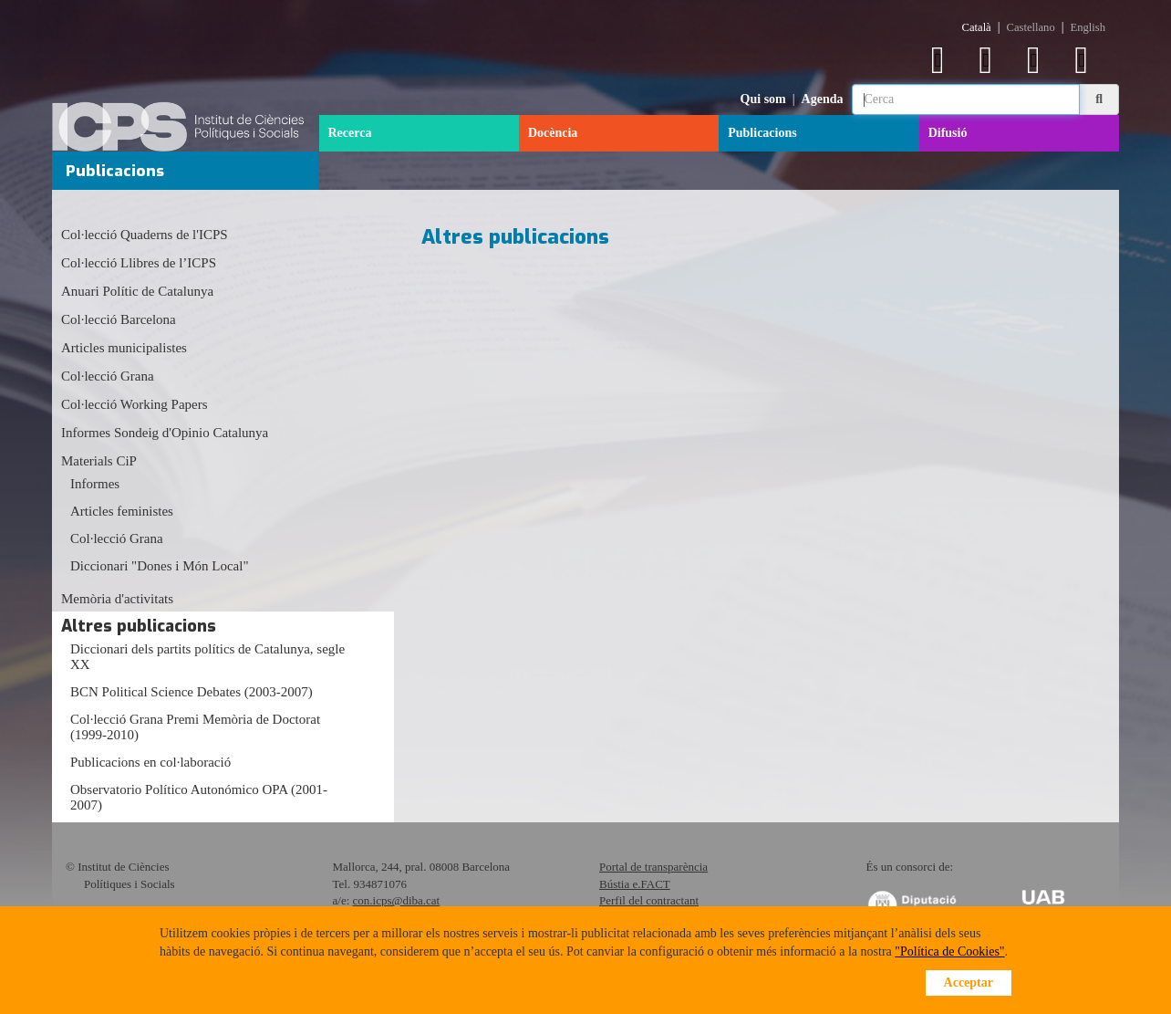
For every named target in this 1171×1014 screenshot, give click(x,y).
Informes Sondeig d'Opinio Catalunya (164, 432)
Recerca (350, 133)
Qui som (763, 99)
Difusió (948, 133)
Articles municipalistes (124, 347)
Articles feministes (121, 511)
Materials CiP (99, 461)
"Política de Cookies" (949, 951)
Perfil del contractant (649, 900)
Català (976, 27)
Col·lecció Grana (107, 376)
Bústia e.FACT (634, 884)
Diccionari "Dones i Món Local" (159, 566)
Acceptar (968, 982)
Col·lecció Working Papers (134, 404)
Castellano (1031, 27)
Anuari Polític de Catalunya (137, 291)
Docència (552, 133)
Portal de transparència (653, 866)
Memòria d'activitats (117, 598)
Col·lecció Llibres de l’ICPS (138, 263)
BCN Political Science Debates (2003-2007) (191, 692)
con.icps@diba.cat (396, 900)
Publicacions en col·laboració (150, 762)
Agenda (823, 99)
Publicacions (762, 133)
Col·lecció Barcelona (118, 319)
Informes (94, 483)
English (1088, 27)
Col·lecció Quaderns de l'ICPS (144, 234)
